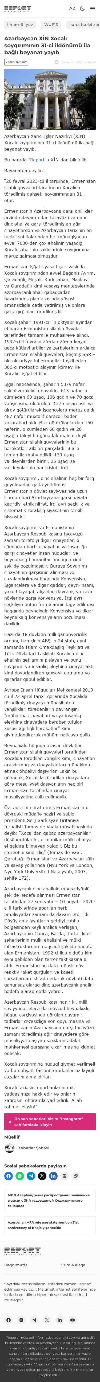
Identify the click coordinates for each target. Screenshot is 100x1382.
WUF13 (51, 24)
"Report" (37, 159)
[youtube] (72, 1320)
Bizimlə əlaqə (72, 1265)
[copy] (75, 1176)
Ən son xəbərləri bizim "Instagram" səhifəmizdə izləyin (45, 1121)
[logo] (17, 8)
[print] (64, 1176)
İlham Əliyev (20, 24)
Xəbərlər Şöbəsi (26, 1148)
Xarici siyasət (16, 62)
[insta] (21, 1320)
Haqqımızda (15, 1265)
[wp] (19, 1176)
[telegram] (31, 1176)
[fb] (8, 1176)
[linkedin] (53, 1176)
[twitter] (42, 1176)
